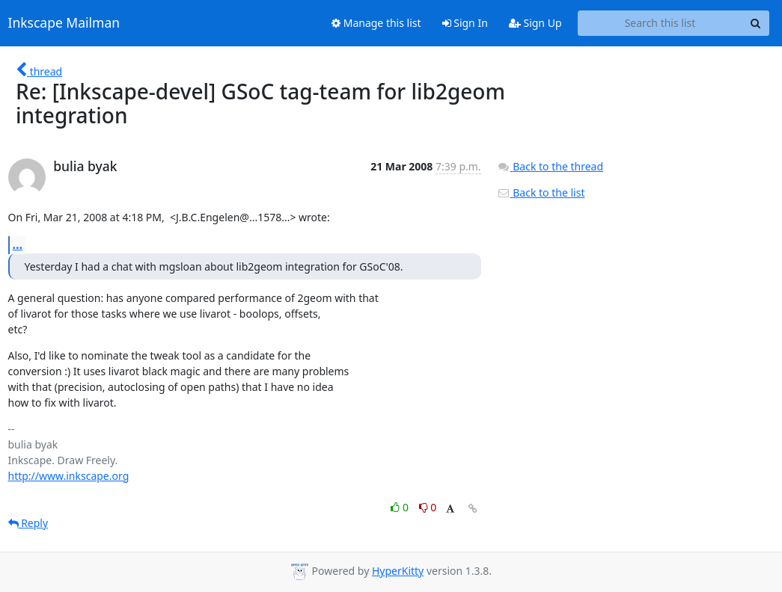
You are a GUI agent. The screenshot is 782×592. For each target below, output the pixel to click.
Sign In (465, 23)
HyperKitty (398, 571)
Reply (28, 523)
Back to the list (541, 192)
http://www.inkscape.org (68, 476)
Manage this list (376, 23)
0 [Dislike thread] (428, 507)
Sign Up (535, 23)
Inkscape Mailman (64, 23)
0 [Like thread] (401, 507)
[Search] (755, 23)
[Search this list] (660, 23)
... (18, 244)
